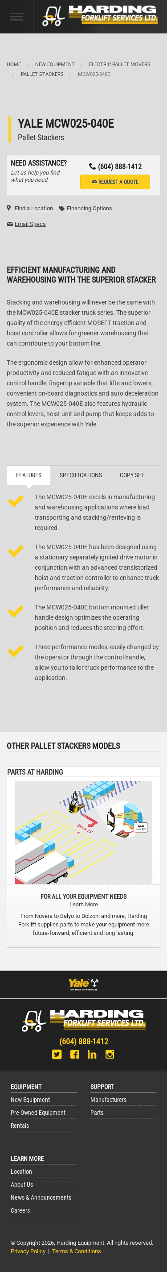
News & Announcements (41, 1197)
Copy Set (132, 475)
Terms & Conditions (76, 1251)
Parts (96, 1113)
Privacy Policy (28, 1251)
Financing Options (89, 208)
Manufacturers (108, 1100)
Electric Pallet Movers (120, 64)
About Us (22, 1185)
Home (14, 64)
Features (28, 475)
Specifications (81, 475)
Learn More (83, 904)
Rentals (20, 1126)
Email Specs (30, 224)
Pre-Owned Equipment (38, 1113)
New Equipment (55, 64)
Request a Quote (115, 182)
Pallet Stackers (42, 74)
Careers (20, 1210)
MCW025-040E (94, 74)
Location (21, 1172)
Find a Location (34, 208)
